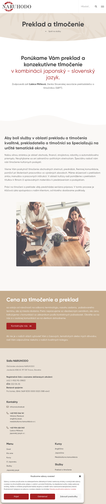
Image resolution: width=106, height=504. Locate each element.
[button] (80, 476)
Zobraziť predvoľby (69, 497)
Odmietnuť (42, 497)
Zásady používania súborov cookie (62, 489)
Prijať (16, 497)
